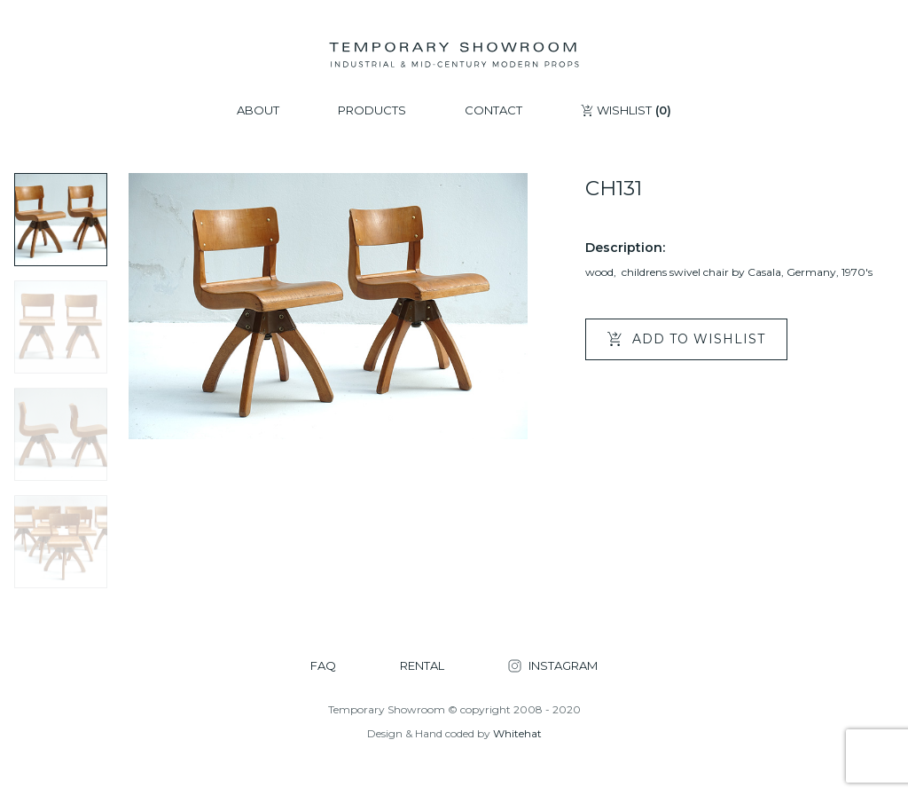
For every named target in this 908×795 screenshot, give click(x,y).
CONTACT (493, 110)
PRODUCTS (372, 110)
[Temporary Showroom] (453, 55)
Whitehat (517, 733)
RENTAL (422, 666)
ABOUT (258, 110)
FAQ (323, 666)
